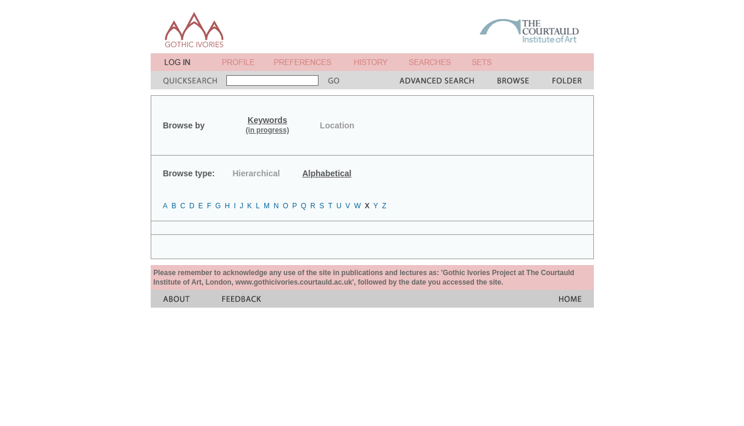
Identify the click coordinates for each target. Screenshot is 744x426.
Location (337, 125)
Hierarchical (256, 173)
